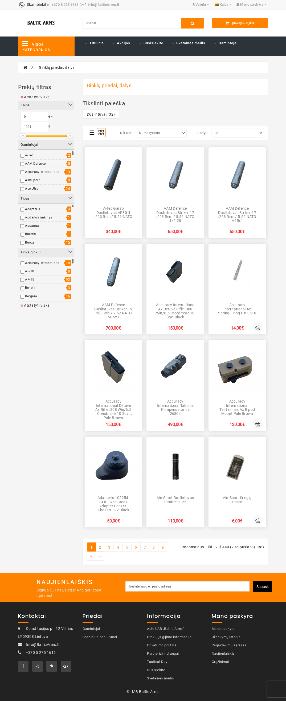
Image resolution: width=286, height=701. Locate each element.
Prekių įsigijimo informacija (169, 637)
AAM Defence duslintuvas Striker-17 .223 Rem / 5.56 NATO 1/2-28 (175, 214)
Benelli (30, 288)
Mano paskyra (223, 629)
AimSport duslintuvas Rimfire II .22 (175, 500)
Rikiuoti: (126, 133)
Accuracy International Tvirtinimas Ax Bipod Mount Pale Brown (237, 407)
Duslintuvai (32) (101, 114)
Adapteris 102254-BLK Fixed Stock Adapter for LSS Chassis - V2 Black (113, 504)
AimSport (32, 180)
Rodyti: (203, 133)
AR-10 (29, 271)
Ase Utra (31, 189)
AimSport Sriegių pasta (237, 500)
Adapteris (32, 209)
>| (100, 556)
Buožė (30, 242)
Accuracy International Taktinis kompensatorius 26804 (175, 407)
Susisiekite (153, 43)
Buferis (30, 234)
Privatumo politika (161, 645)
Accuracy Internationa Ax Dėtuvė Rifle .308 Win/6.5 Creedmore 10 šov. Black (175, 311)
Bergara (31, 296)
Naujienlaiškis (223, 653)
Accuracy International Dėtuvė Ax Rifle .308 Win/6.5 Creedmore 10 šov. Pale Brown (113, 409)
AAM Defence (35, 163)
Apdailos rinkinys (38, 217)
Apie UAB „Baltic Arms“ (165, 629)
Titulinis (96, 43)
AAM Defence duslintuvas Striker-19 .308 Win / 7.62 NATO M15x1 (113, 311)
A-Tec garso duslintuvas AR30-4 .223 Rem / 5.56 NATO (113, 212)
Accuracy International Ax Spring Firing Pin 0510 (237, 309)
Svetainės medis (190, 43)
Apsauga (32, 226)
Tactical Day (157, 662)
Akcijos (123, 43)
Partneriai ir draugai (163, 653)
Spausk (262, 587)
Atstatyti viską (35, 97)
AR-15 (29, 279)
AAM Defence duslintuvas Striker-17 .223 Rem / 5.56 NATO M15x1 (237, 214)
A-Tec (29, 155)
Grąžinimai (220, 662)
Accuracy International (42, 172)
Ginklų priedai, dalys (57, 67)
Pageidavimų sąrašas (229, 645)
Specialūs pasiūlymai (100, 637)
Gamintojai (228, 43)
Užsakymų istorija (226, 637)
